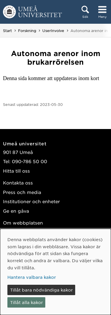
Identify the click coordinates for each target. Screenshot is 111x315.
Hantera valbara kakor (31, 277)
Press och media (22, 192)
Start (7, 30)
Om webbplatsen (23, 222)
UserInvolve (53, 30)
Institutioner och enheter (31, 201)
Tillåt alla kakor (26, 302)
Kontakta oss (18, 182)
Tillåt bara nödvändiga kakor (41, 289)
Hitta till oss (16, 171)
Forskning (27, 30)
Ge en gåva (16, 211)
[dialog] (55, 272)
